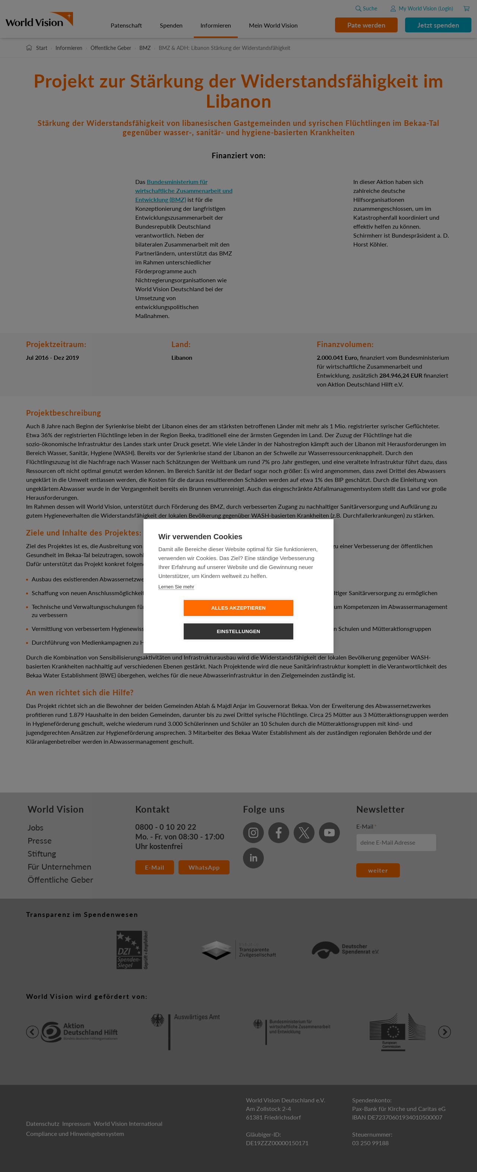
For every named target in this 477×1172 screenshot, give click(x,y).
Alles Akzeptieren (195, 619)
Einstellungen (281, 619)
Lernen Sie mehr (176, 598)
